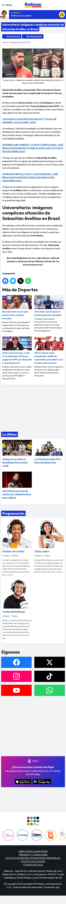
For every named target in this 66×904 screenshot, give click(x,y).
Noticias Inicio (13, 36)
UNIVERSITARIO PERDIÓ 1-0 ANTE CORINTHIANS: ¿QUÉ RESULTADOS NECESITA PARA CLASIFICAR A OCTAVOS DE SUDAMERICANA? (32, 148)
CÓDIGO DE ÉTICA (33, 864)
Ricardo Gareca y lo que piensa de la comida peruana (17, 307)
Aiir (57, 887)
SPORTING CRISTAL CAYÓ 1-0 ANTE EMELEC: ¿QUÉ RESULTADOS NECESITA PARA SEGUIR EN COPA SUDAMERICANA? (30, 177)
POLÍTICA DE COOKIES (33, 861)
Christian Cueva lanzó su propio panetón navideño (49, 305)
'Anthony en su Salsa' (21, 15)
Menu (7, 5)
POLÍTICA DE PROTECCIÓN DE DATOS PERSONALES (33, 858)
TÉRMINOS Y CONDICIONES (33, 854)
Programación (13, 513)
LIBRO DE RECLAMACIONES (33, 851)
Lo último (9, 434)
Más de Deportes (34, 36)
